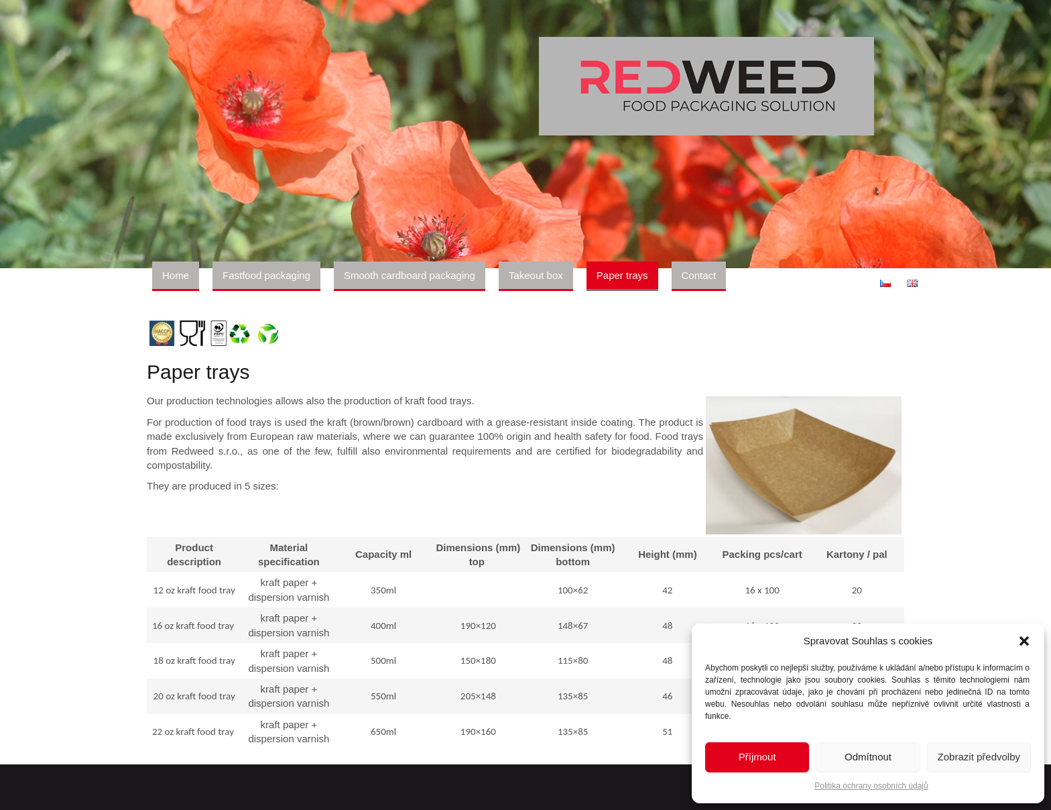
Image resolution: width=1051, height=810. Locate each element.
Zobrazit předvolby (979, 756)
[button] (1024, 641)
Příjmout (757, 756)
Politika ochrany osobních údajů (871, 786)
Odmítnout (868, 756)
